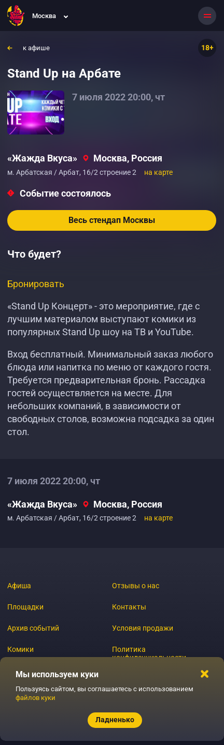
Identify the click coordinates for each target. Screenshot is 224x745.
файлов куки (35, 698)
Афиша (19, 586)
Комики (20, 649)
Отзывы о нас (135, 586)
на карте (158, 172)
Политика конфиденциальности (149, 653)
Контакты (129, 607)
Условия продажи (142, 628)
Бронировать (35, 283)
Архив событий (33, 628)
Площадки (25, 607)
